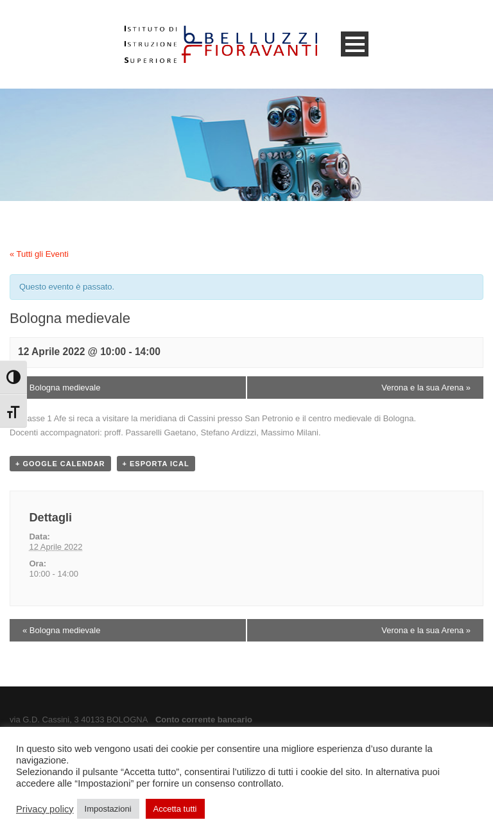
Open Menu (354, 44)
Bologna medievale (61, 387)
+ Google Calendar (60, 463)
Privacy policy (45, 809)
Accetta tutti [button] (175, 809)
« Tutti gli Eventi (39, 254)
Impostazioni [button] (108, 809)
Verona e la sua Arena (426, 387)
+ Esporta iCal (156, 463)
